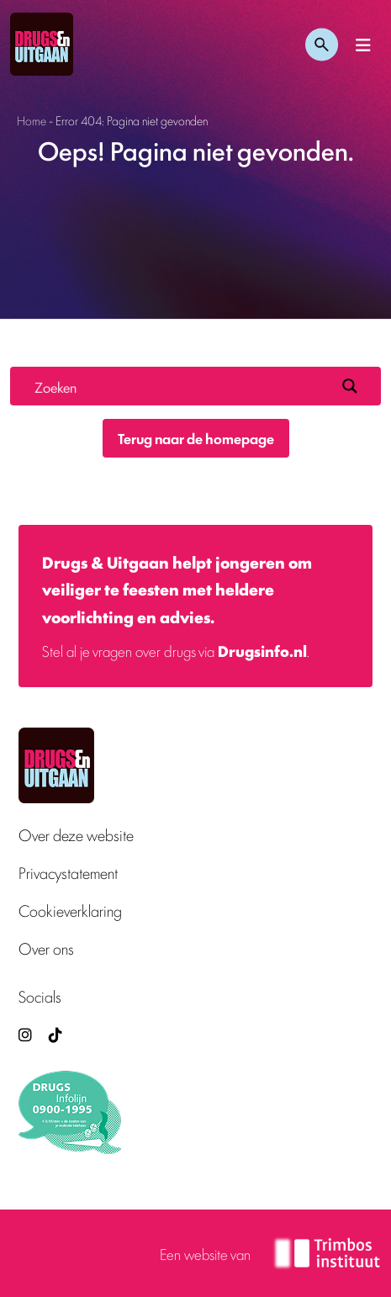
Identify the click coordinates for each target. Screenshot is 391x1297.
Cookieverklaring (70, 910)
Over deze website (76, 834)
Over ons (46, 948)
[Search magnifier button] (350, 386)
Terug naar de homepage (196, 438)
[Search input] (181, 386)
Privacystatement (68, 872)
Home (31, 120)
